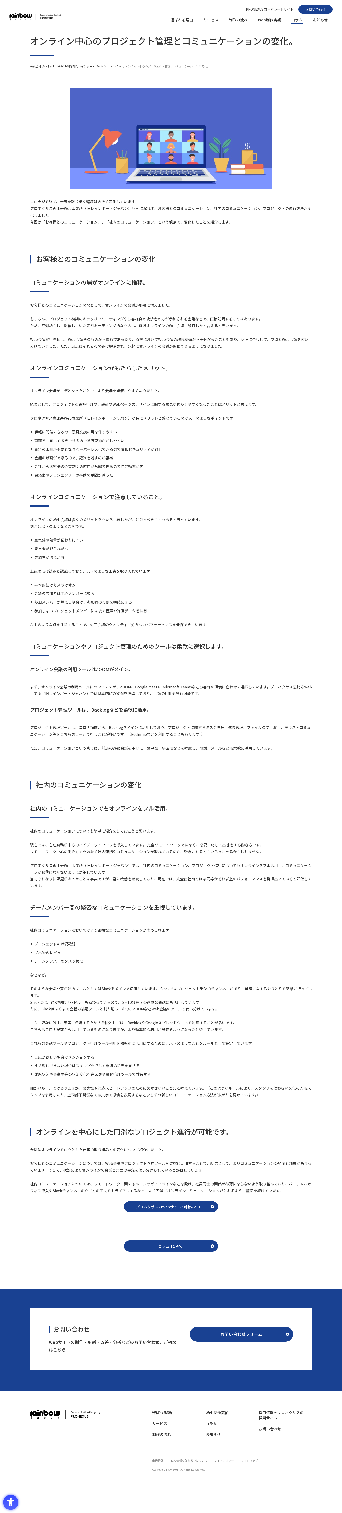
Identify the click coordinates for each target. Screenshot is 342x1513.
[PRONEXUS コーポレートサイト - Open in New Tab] (270, 9)
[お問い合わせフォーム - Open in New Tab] (241, 1338)
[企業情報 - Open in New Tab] (157, 1464)
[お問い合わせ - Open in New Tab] (315, 9)
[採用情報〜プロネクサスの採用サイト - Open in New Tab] (283, 1421)
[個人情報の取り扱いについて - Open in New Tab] (189, 1464)
